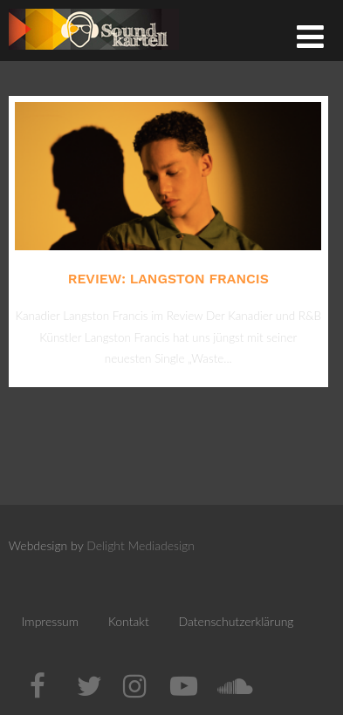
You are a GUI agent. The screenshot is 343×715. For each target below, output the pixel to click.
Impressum (50, 621)
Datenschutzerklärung (236, 621)
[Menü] (310, 36)
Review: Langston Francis (168, 278)
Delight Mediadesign (140, 545)
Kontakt (128, 621)
